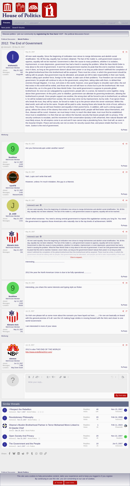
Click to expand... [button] (76, 257)
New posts (5, 27)
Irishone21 (7, 47)
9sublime (119, 438)
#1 (126, 52)
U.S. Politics (31, 446)
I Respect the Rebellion (20, 409)
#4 (126, 200)
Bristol (21, 166)
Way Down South (17, 368)
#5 (126, 232)
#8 (126, 345)
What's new (19, 22)
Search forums (18, 27)
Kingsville (19, 74)
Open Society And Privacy (21, 436)
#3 (126, 172)
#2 (126, 144)
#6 (126, 283)
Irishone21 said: (33, 205)
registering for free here (47, 34)
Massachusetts (18, 195)
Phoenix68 (119, 427)
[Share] (123, 52)
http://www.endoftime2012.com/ (39, 352)
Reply (125, 130)
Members (33, 22)
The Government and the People (24, 443)
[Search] (123, 22)
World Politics (31, 412)
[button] (26, 22)
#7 (126, 311)
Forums (6, 22)
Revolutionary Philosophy (21, 417)
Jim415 (11, 431)
